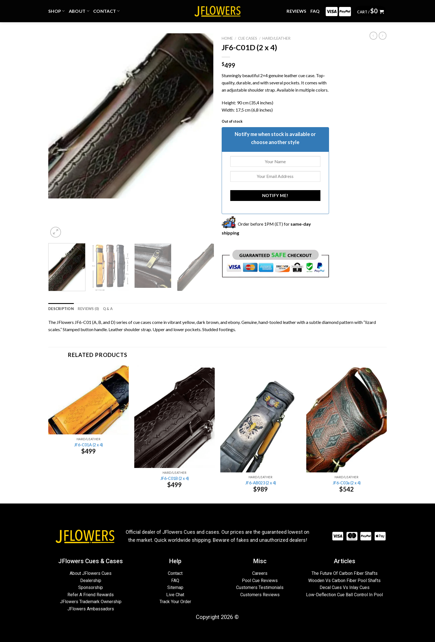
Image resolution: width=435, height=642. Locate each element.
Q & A (108, 308)
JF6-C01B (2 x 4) (174, 478)
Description (61, 308)
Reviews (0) (88, 308)
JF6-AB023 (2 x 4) (260, 482)
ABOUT (79, 11)
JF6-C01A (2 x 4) (88, 444)
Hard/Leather (276, 38)
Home (227, 38)
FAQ (315, 11)
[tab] (61, 308)
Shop (56, 11)
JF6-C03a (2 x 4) (347, 482)
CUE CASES (247, 38)
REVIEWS (296, 11)
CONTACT (106, 11)
